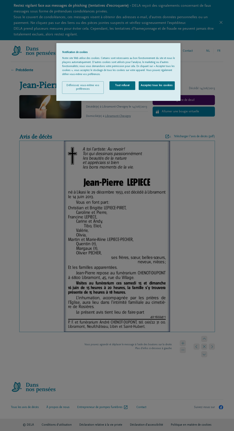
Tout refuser (122, 85)
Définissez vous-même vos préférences (82, 87)
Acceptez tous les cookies (157, 85)
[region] (118, 72)
